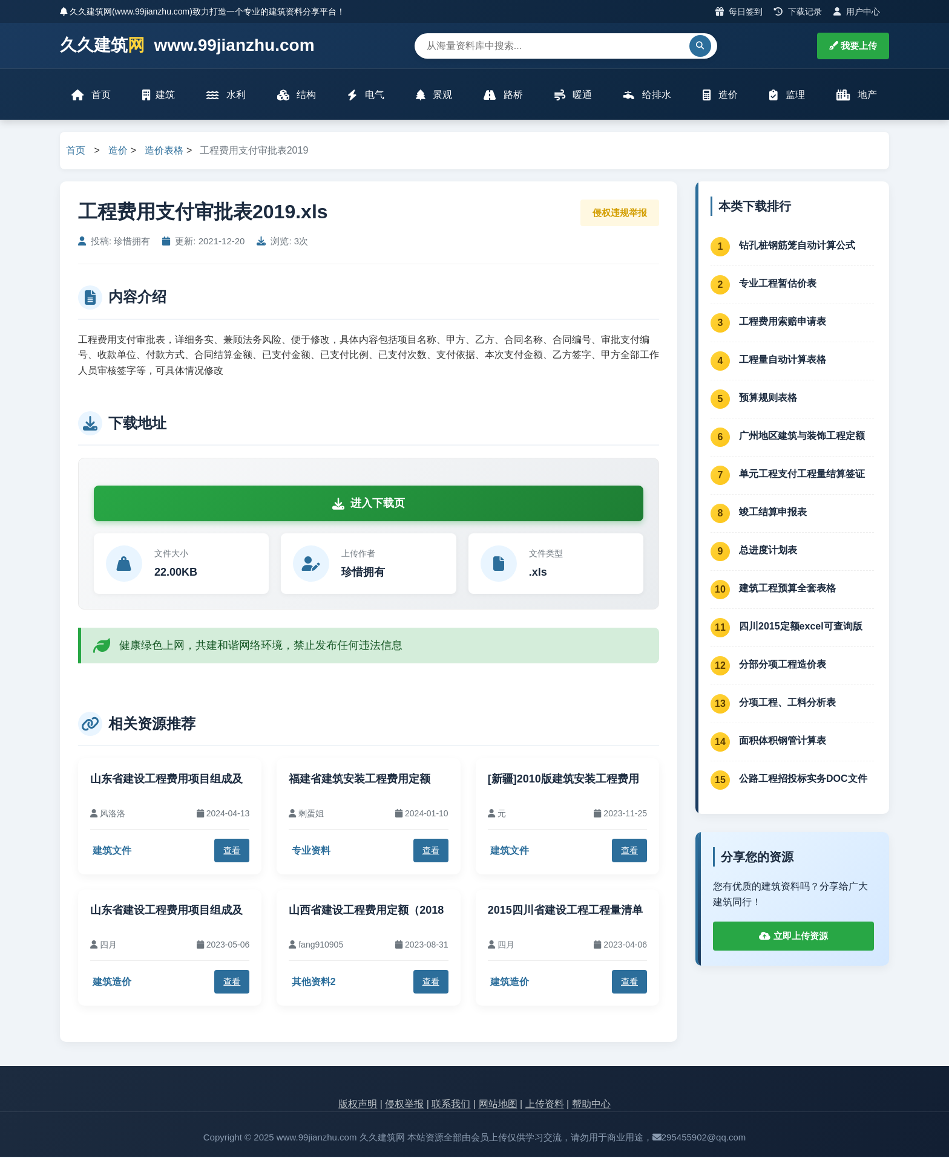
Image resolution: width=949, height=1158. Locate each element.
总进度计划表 (768, 550)
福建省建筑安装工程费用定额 (359, 779)
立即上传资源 (793, 937)
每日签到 (739, 11)
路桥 (503, 95)
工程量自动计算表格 (782, 360)
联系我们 (451, 1104)
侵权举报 (404, 1104)
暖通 (573, 95)
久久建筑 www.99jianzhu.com (187, 45)
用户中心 (856, 11)
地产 (856, 95)
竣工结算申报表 (773, 512)
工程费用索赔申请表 (782, 322)
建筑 (158, 95)
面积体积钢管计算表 (782, 741)
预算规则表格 (768, 398)
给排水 (647, 95)
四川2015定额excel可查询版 (800, 627)
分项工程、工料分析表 (787, 703)
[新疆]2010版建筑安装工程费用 (563, 779)
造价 (720, 95)
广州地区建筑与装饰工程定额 (802, 436)
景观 (434, 95)
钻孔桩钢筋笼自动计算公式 (797, 246)
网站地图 (498, 1104)
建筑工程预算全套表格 (787, 589)
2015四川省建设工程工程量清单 (565, 911)
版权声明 (357, 1104)
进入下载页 (368, 504)
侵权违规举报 (620, 213)
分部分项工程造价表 (782, 665)
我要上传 (853, 46)
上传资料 (544, 1104)
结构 (296, 95)
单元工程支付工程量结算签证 (802, 474)
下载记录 (798, 11)
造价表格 (164, 151)
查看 (231, 851)
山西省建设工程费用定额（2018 (366, 911)
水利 (225, 95)
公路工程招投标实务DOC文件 (803, 779)
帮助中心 (591, 1104)
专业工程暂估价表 (777, 284)
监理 (786, 95)
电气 (365, 95)
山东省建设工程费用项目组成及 (166, 779)
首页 (91, 95)
